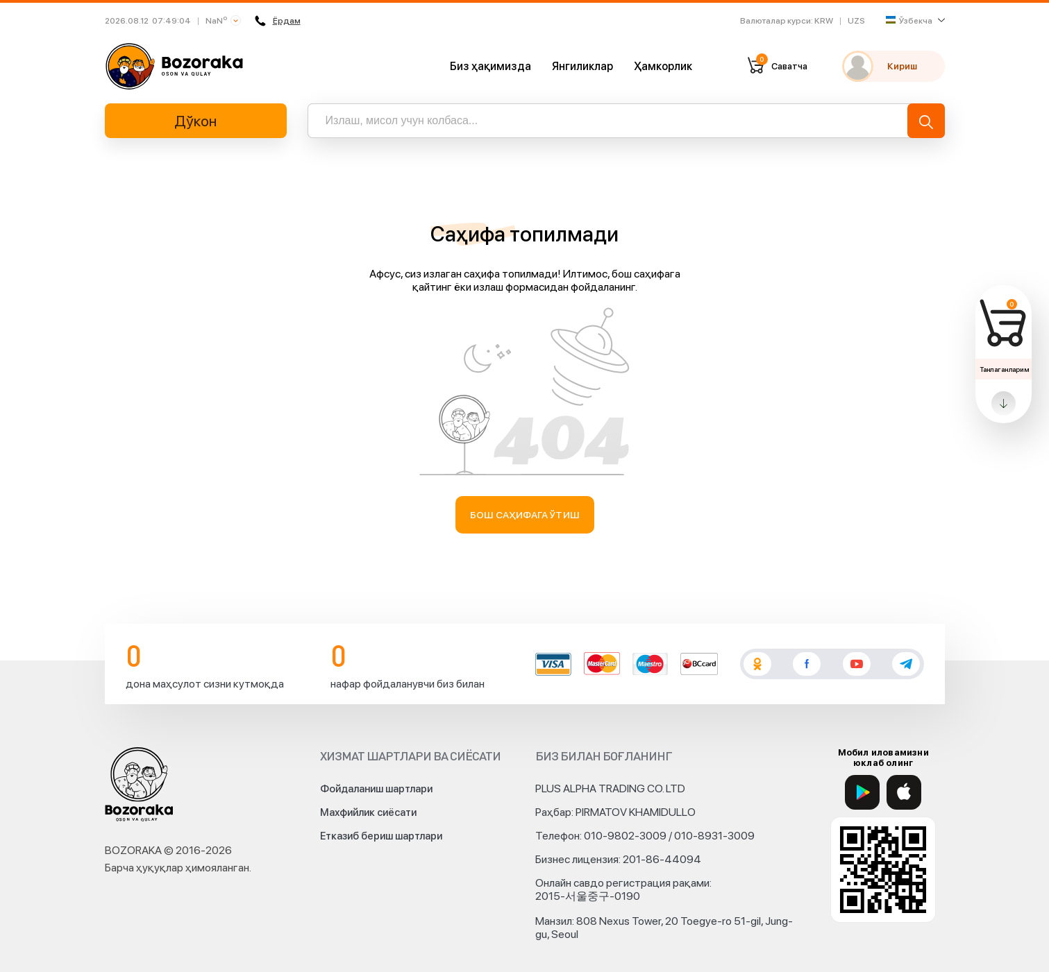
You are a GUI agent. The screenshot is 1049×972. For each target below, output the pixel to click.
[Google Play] (862, 792)
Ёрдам (276, 20)
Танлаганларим (1004, 369)
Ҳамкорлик (663, 66)
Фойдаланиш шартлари (376, 789)
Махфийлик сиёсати (368, 812)
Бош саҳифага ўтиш (524, 514)
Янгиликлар (582, 66)
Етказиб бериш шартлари (381, 836)
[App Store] (904, 792)
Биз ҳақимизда (490, 66)
